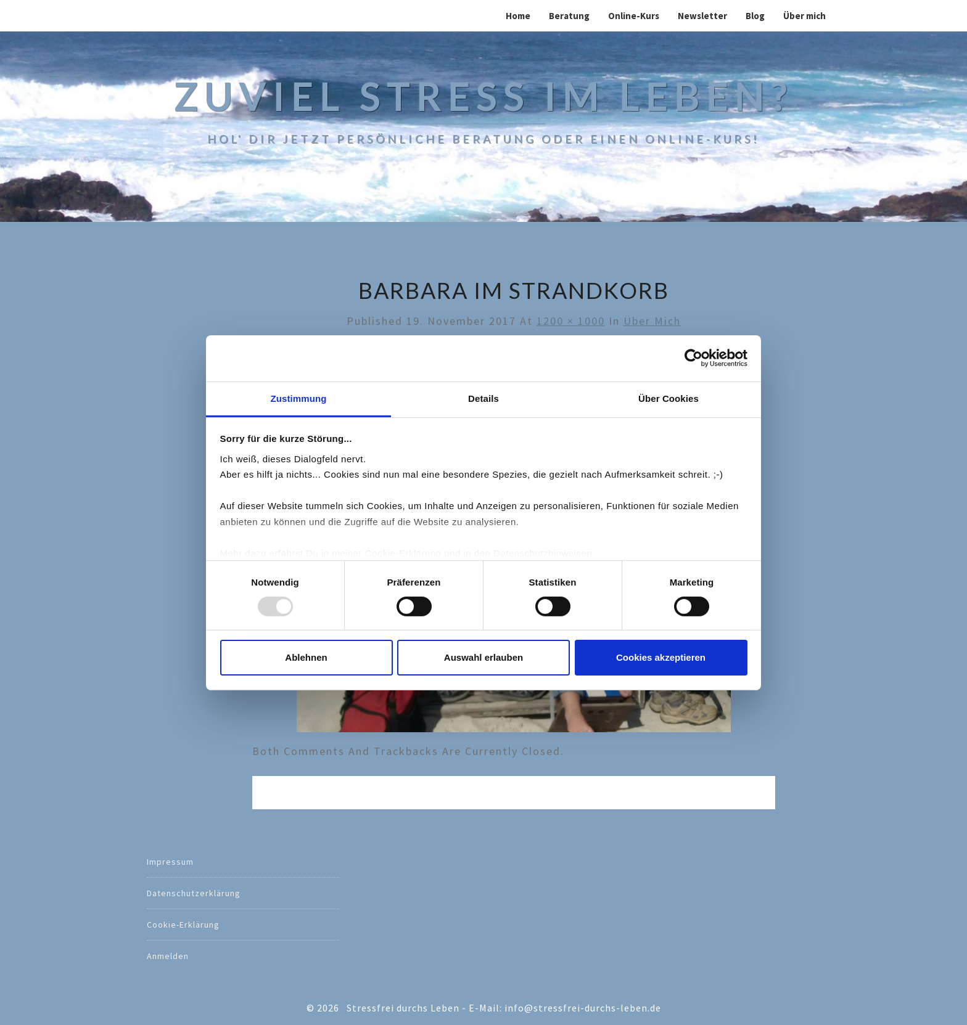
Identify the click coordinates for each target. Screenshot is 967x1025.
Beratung (569, 16)
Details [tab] (483, 398)
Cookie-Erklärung (183, 924)
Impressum (170, 861)
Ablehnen (306, 657)
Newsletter (702, 16)
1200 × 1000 (571, 321)
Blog (755, 16)
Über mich (804, 16)
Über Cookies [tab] (668, 398)
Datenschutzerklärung (194, 893)
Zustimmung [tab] (299, 398)
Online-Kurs (633, 16)
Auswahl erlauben (483, 657)
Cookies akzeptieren (661, 657)
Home (518, 16)
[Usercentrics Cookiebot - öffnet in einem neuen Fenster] (693, 358)
